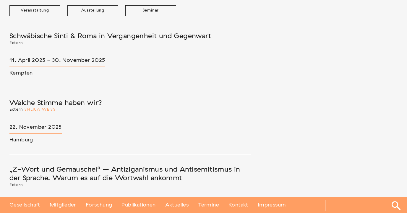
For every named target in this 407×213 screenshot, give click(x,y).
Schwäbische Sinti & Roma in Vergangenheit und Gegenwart (110, 36)
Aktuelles (177, 205)
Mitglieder (63, 205)
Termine (208, 205)
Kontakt (238, 205)
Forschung (99, 205)
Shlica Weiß (40, 110)
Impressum (272, 205)
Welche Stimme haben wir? (55, 102)
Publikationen (138, 205)
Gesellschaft (24, 205)
